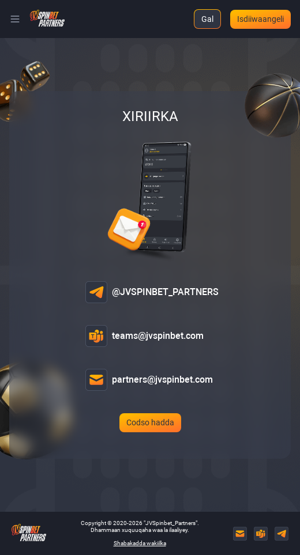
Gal (207, 19)
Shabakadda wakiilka (140, 543)
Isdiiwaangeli (260, 19)
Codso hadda (150, 422)
